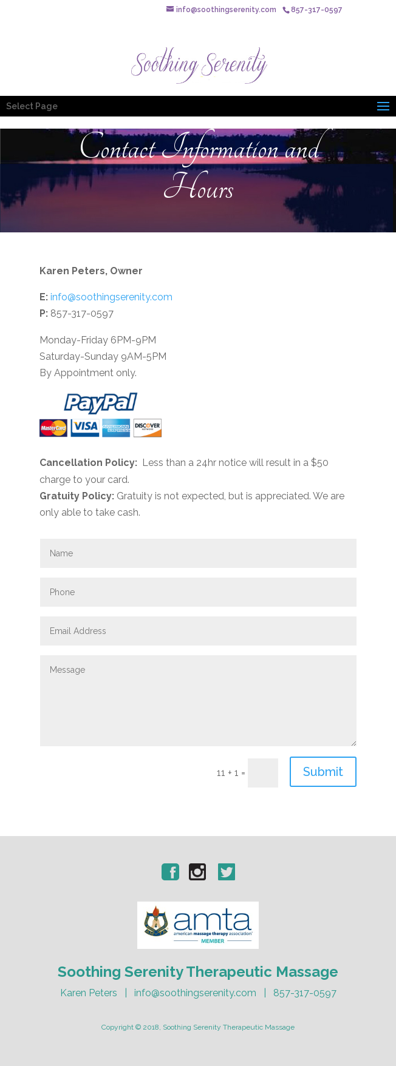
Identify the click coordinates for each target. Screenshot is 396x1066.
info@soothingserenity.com (111, 297)
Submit (323, 771)
